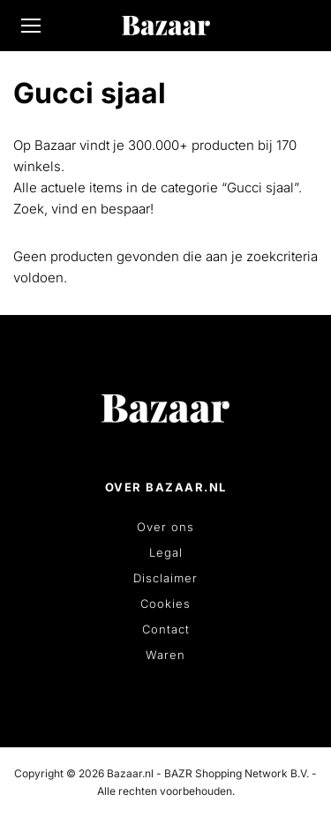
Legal (166, 552)
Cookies (165, 603)
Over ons (165, 527)
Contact (166, 629)
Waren (165, 655)
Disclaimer (165, 578)
